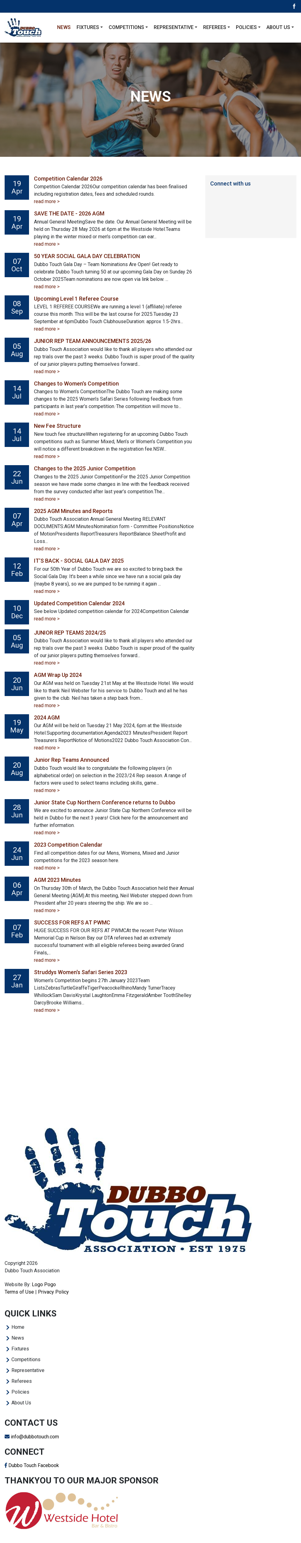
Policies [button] (246, 27)
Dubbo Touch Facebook (32, 1465)
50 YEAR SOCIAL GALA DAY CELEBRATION (87, 256)
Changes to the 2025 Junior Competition (85, 468)
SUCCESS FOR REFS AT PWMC (72, 922)
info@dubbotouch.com (32, 1437)
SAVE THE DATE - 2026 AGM (69, 213)
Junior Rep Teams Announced (71, 760)
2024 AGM (47, 717)
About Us (21, 1403)
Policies (20, 1392)
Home (17, 1327)
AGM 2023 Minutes (57, 880)
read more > (47, 201)
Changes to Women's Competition (76, 383)
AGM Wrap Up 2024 (58, 675)
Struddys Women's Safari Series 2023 (80, 972)
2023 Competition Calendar (68, 844)
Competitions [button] (126, 27)
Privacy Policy (53, 1292)
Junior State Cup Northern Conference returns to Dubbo (104, 802)
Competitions (25, 1359)
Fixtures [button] (88, 27)
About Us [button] (278, 27)
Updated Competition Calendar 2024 (79, 603)
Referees (21, 1381)
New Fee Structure (57, 426)
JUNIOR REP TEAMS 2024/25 (70, 632)
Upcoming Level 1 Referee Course (76, 298)
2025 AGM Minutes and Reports (73, 511)
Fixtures (20, 1349)
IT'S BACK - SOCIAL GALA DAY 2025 (79, 560)
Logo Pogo (44, 1284)
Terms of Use (19, 1292)
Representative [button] (174, 27)
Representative (27, 1370)
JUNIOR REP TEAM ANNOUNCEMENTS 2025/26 (92, 341)
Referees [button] (214, 27)
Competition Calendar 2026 (68, 178)
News (64, 27)
